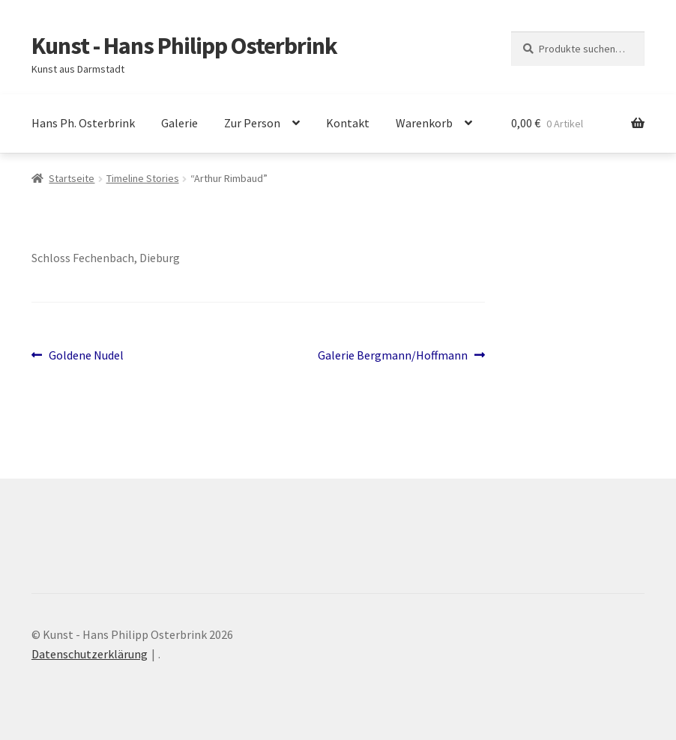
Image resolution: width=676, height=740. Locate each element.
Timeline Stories (142, 178)
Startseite (71, 178)
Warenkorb (424, 122)
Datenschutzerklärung (89, 653)
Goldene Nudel (86, 356)
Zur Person (252, 122)
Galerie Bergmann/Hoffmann (393, 356)
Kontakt (347, 122)
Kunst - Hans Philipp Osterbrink (184, 46)
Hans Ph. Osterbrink (83, 122)
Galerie (179, 122)
